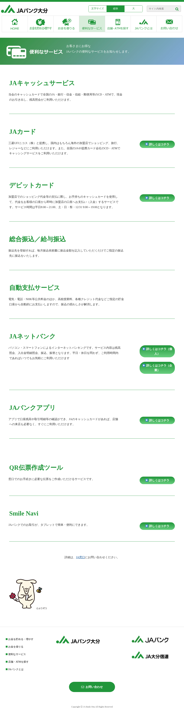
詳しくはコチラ (157, 144)
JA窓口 (80, 557)
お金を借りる (14, 646)
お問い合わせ (92, 686)
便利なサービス (16, 654)
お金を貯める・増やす (19, 639)
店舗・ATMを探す (17, 661)
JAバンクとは (15, 669)
